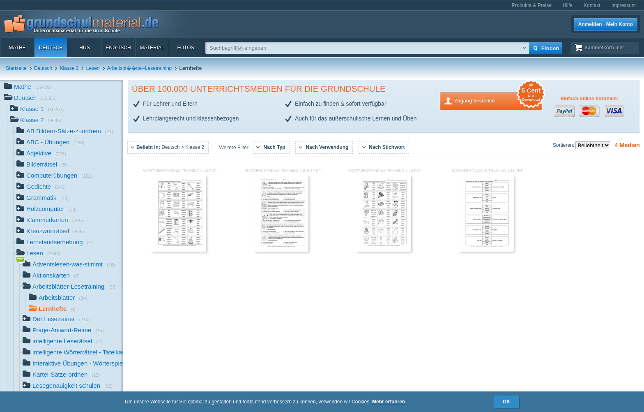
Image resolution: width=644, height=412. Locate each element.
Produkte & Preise (532, 5)
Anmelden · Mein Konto (605, 24)
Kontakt (592, 5)
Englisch (118, 48)
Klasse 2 (69, 68)
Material (152, 48)
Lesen (93, 68)
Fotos (185, 48)
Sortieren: (564, 145)
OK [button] (506, 402)
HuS (84, 48)
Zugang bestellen (498, 100)
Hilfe (568, 5)
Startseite (16, 68)
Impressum (624, 5)
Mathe (17, 48)
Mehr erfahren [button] (388, 402)
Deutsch (51, 48)
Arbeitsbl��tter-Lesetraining (139, 68)
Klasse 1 (37, 109)
